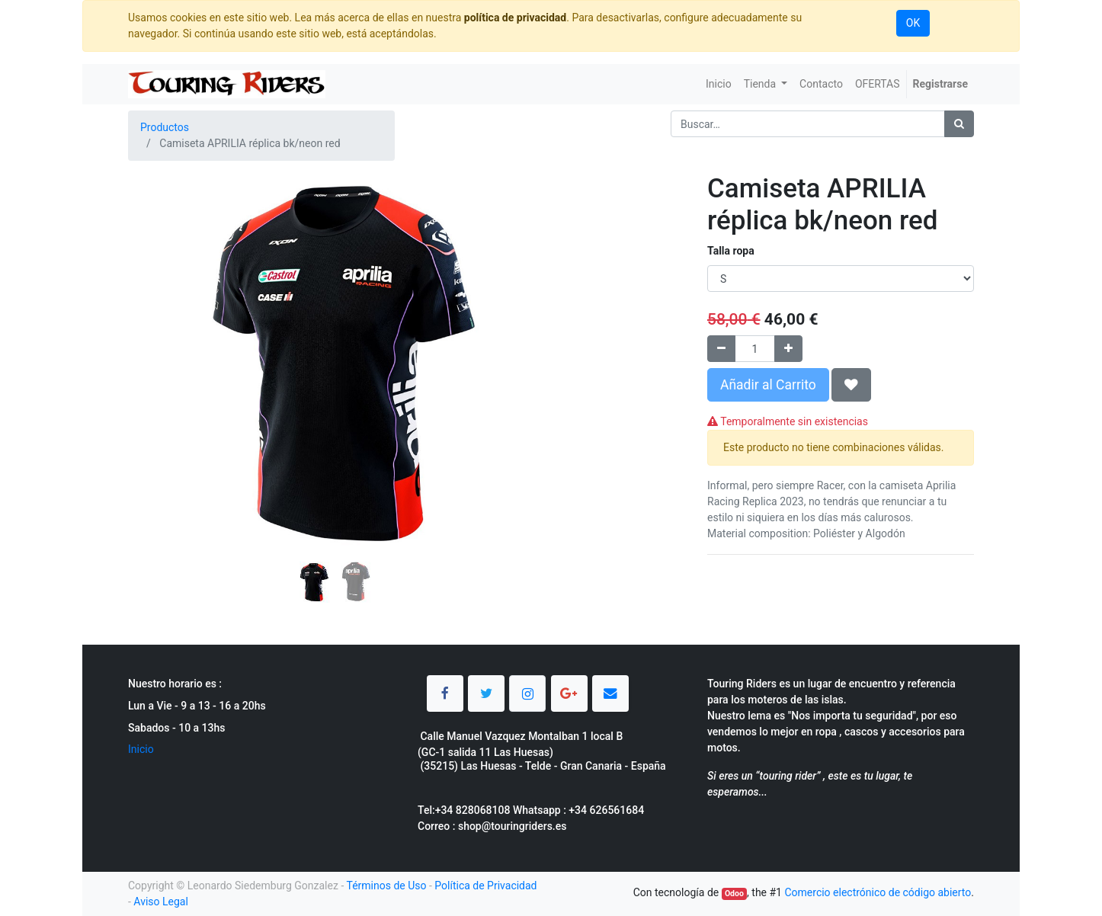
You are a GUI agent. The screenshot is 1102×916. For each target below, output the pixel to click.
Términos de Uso (386, 885)
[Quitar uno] (721, 348)
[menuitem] (719, 84)
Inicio (141, 749)
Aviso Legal (160, 901)
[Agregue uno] (788, 348)
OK (913, 23)
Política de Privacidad (485, 885)
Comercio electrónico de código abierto (877, 892)
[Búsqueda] (959, 123)
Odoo (734, 893)
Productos (164, 127)
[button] (159, 325)
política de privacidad (515, 17)
